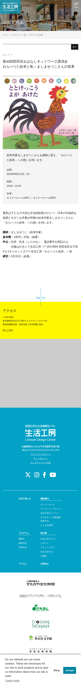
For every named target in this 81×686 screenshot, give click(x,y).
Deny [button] (57, 670)
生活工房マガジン (48, 539)
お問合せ (44, 564)
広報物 (43, 556)
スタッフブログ (47, 547)
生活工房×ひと (47, 552)
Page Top (40, 297)
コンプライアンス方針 (40, 462)
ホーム (6, 35)
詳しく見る (8, 330)
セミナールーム (47, 504)
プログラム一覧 (18, 35)
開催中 (22, 539)
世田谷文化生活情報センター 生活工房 (10, 7)
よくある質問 (46, 525)
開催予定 (23, 543)
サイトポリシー (40, 458)
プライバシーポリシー (40, 454)
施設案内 (44, 498)
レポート (44, 543)
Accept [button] (70, 670)
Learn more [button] (12, 680)
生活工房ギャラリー (49, 513)
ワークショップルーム (50, 509)
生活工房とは (25, 498)
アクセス (23, 564)
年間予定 (23, 547)
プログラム (24, 533)
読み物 (43, 533)
